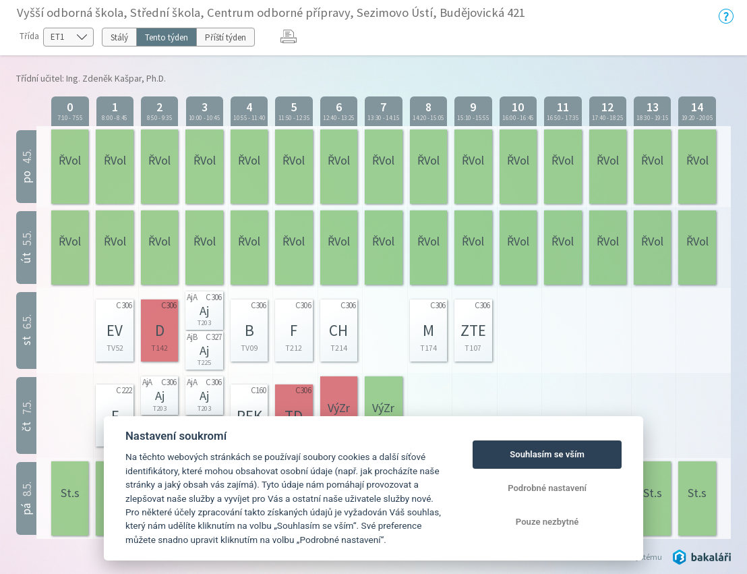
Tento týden (166, 37)
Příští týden (225, 37)
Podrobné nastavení (547, 488)
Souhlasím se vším (547, 454)
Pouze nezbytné (547, 522)
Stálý (119, 37)
